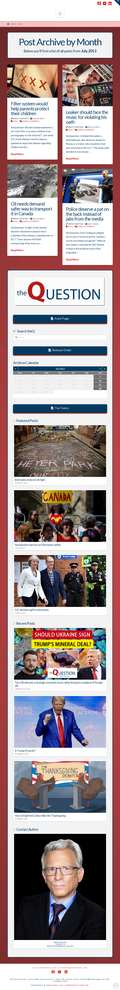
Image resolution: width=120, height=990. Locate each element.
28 (100, 388)
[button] (60, 13)
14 (100, 380)
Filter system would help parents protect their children (30, 108)
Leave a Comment (29, 121)
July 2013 (60, 368)
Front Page (60, 318)
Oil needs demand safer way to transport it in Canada (31, 208)
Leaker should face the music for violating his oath (87, 117)
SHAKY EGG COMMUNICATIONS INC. (70, 985)
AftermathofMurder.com (73, 968)
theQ (14, 121)
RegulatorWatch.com (45, 968)
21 (100, 384)
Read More (17, 154)
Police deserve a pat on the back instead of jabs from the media (87, 213)
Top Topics (60, 408)
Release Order (60, 350)
